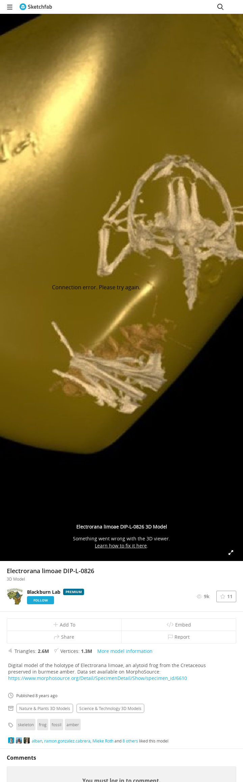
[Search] (220, 7)
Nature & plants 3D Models (44, 708)
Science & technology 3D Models (110, 708)
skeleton (26, 724)
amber (72, 724)
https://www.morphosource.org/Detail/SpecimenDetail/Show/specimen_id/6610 (97, 678)
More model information (125, 651)
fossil (56, 724)
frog (43, 724)
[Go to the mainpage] (36, 6)
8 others (130, 740)
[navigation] (10, 7)
